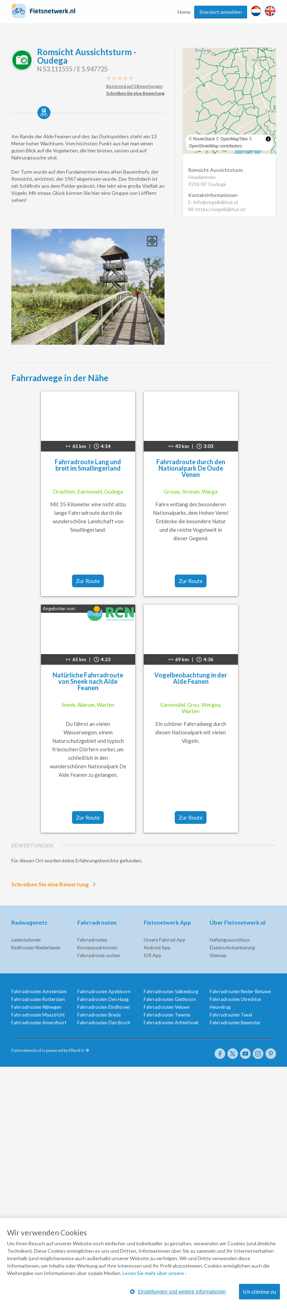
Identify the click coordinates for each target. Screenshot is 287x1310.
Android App (157, 947)
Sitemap (218, 955)
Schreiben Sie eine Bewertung (54, 884)
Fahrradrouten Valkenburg (171, 991)
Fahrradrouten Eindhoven (103, 1007)
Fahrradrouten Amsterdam (39, 991)
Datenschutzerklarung (232, 947)
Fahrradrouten (92, 940)
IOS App (152, 955)
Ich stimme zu (259, 1291)
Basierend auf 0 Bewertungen (134, 86)
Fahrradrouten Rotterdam (38, 999)
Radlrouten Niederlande (35, 947)
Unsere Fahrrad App (164, 940)
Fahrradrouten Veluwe (167, 1007)
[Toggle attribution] (268, 139)
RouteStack (204, 138)
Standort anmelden (220, 12)
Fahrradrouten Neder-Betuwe (240, 991)
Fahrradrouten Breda (99, 1015)
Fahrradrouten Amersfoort (38, 1022)
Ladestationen (26, 940)
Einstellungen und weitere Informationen (178, 1291)
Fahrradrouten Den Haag (102, 999)
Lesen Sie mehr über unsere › (154, 1273)
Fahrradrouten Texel (231, 1015)
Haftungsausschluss (230, 940)
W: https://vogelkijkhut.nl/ (217, 209)
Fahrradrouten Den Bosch (103, 1022)
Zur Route (88, 581)
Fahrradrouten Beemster (235, 1022)
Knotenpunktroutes (97, 947)
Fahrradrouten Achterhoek (171, 1022)
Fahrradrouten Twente (167, 1015)
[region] (229, 101)
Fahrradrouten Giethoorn (170, 999)
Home (184, 12)
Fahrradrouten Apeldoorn (104, 991)
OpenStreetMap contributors (215, 146)
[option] (88, 287)
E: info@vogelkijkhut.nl (213, 202)
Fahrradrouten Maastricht (38, 1015)
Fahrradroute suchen (98, 955)
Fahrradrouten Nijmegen (36, 1007)
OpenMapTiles (234, 138)
